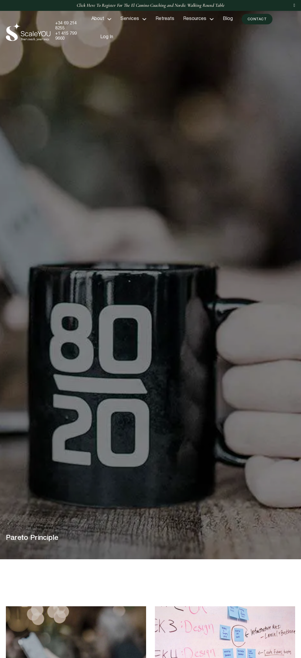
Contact (257, 19)
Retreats (164, 19)
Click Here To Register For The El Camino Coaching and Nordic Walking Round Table (151, 5)
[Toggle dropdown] (109, 19)
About (97, 19)
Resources (194, 19)
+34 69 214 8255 (66, 25)
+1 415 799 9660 (66, 36)
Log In (106, 37)
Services (130, 19)
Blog (228, 19)
